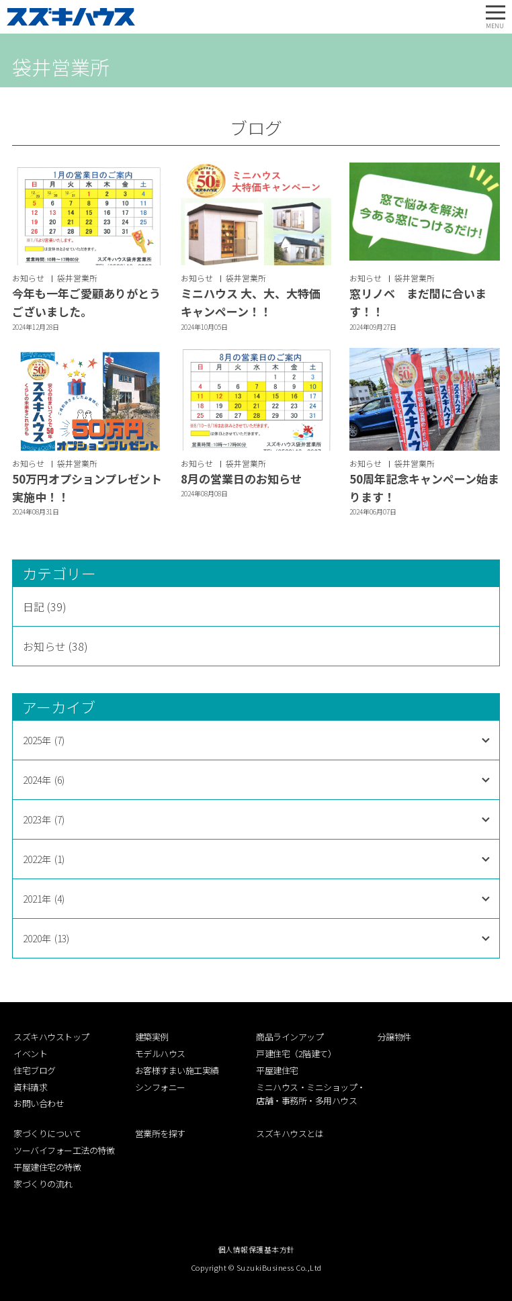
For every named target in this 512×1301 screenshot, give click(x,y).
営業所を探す (160, 1133)
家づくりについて (47, 1133)
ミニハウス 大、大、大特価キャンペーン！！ (251, 302)
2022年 (44, 859)
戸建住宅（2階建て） (296, 1053)
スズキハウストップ (51, 1036)
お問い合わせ (38, 1103)
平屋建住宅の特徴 (47, 1167)
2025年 (44, 740)
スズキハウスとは (289, 1133)
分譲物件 (394, 1036)
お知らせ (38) (55, 646)
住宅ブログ (34, 1070)
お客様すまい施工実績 (177, 1070)
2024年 (44, 780)
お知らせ (28, 277)
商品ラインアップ (289, 1036)
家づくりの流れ (43, 1183)
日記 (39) (45, 606)
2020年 (46, 938)
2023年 (44, 819)
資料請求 (30, 1087)
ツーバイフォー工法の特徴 (63, 1150)
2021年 (44, 899)
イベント (30, 1053)
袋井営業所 (77, 277)
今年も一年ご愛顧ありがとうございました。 (86, 302)
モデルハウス (160, 1053)
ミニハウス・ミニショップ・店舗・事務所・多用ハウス (311, 1094)
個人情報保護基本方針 (256, 1249)
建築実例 (152, 1036)
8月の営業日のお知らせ (241, 478)
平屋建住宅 (277, 1070)
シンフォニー (160, 1087)
